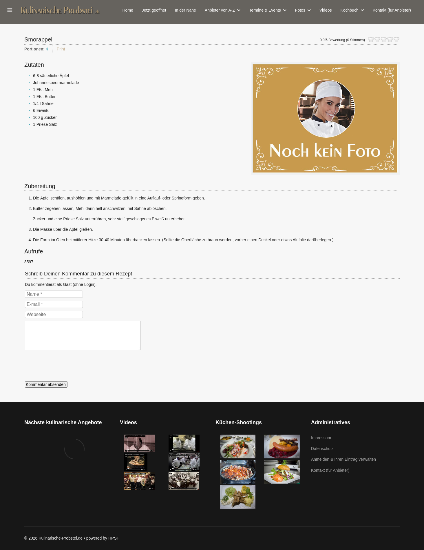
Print (61, 49)
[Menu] (9, 10)
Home (128, 10)
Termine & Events (265, 10)
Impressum (321, 437)
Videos (325, 10)
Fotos (300, 10)
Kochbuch (349, 10)
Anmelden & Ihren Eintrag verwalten (343, 459)
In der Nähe (185, 10)
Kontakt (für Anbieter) (392, 10)
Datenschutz (322, 448)
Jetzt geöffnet (154, 10)
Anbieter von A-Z (220, 10)
